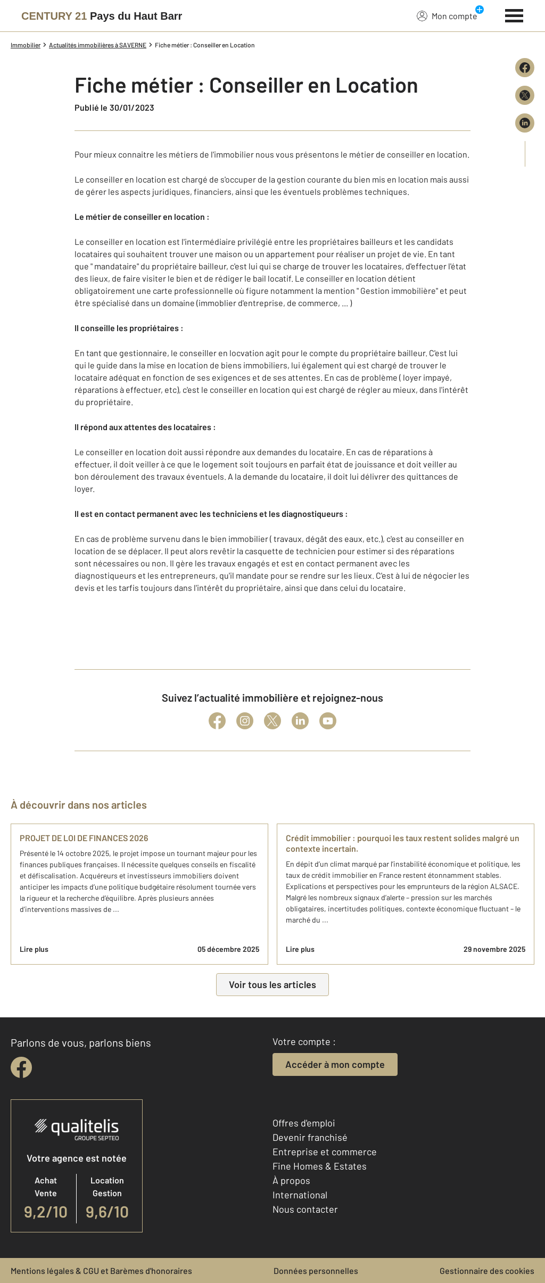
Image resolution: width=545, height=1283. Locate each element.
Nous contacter (305, 1209)
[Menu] (514, 14)
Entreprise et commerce (324, 1151)
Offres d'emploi (303, 1123)
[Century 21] (101, 16)
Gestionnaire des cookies (487, 1270)
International (299, 1194)
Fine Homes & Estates (319, 1166)
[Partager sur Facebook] (524, 67)
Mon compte (447, 15)
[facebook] (21, 1067)
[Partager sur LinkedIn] (524, 123)
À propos (291, 1180)
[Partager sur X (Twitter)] (524, 95)
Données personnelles (316, 1270)
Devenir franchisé (310, 1137)
